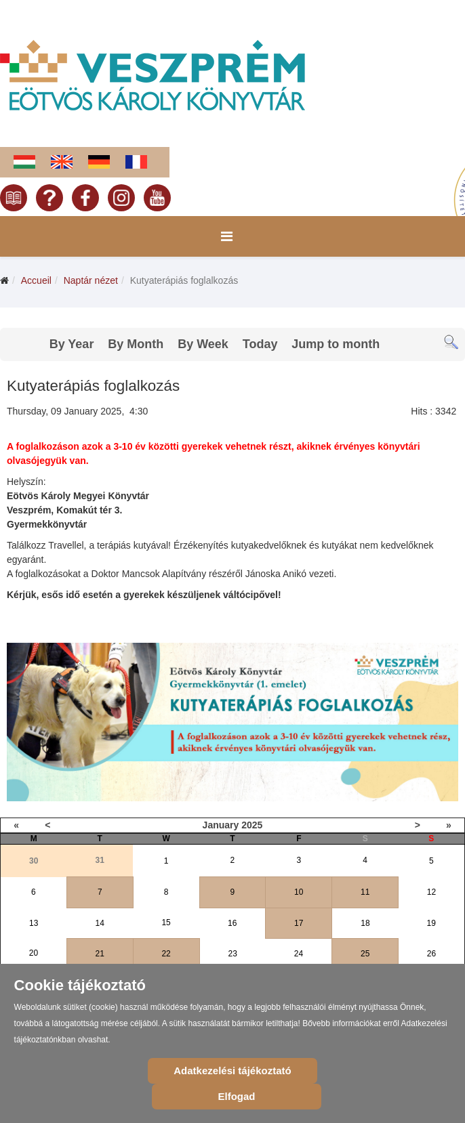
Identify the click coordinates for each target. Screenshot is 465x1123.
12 (431, 892)
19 (431, 923)
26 (431, 953)
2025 (251, 825)
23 (232, 953)
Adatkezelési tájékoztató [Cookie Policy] (232, 1070)
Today (260, 344)
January (221, 825)
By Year (71, 344)
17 (298, 923)
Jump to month (335, 344)
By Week (203, 344)
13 (33, 923)
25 (365, 953)
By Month (135, 344)
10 (298, 892)
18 (365, 923)
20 (33, 953)
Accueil (36, 280)
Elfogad (236, 1096)
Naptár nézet (91, 280)
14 (100, 923)
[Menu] (226, 236)
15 (165, 922)
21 (100, 953)
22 (165, 953)
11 (365, 892)
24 (298, 953)
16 (232, 923)
